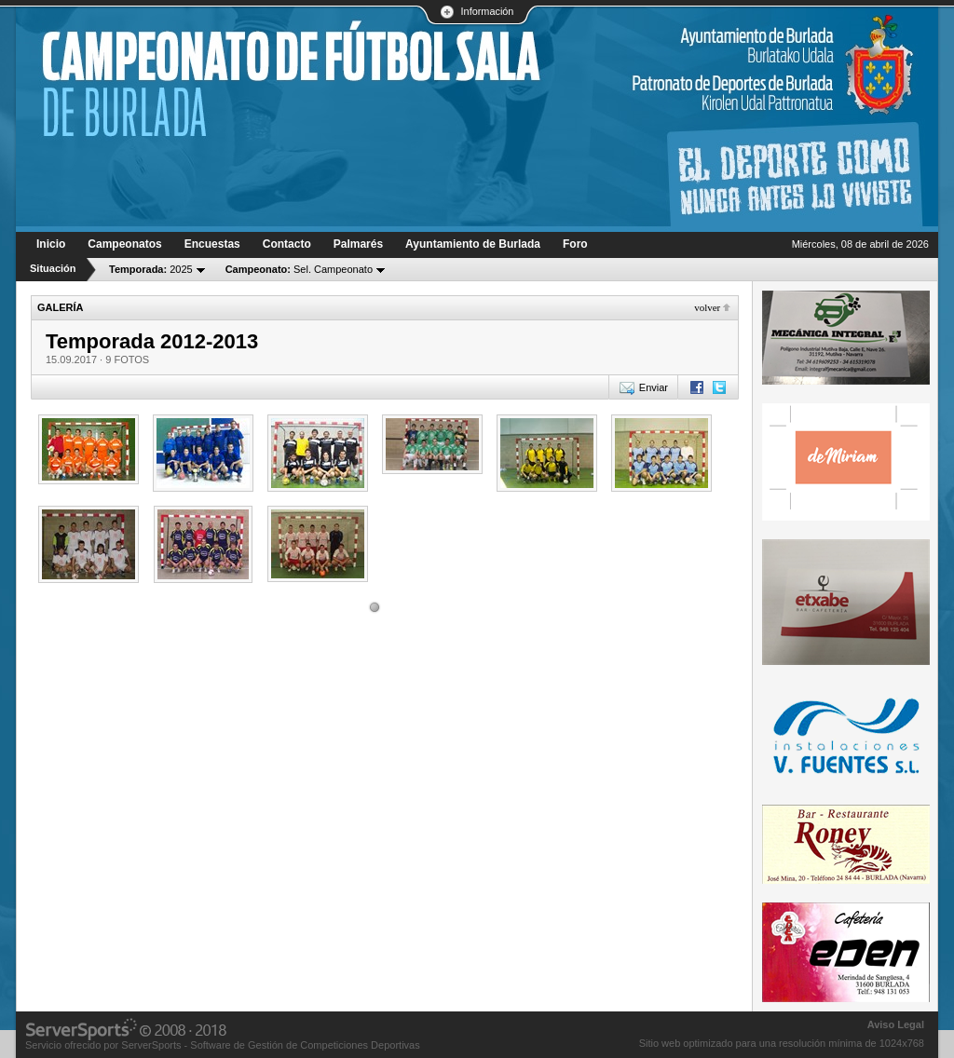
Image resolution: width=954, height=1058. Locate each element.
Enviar (653, 387)
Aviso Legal (895, 1024)
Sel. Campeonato (299, 269)
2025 (151, 269)
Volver (707, 307)
